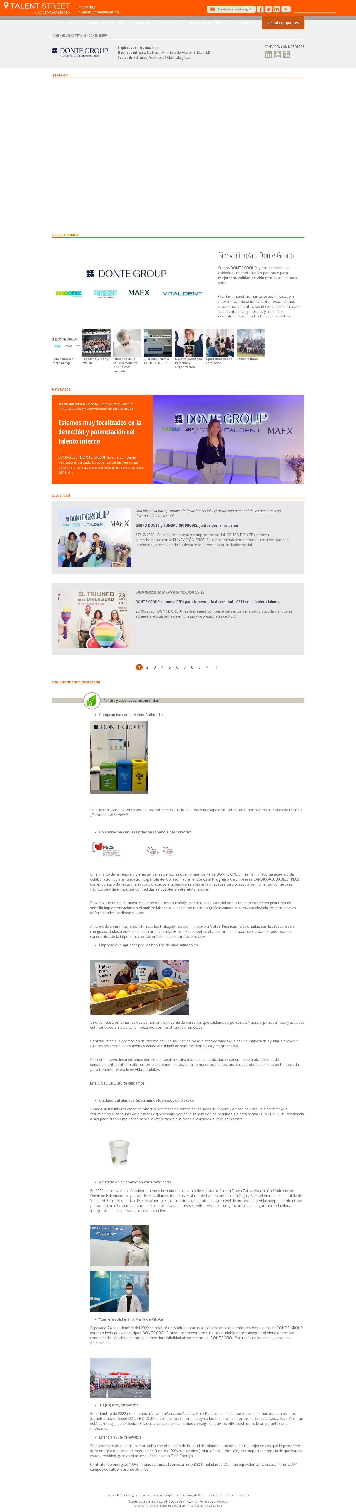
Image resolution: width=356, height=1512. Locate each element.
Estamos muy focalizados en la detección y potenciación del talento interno (99, 432)
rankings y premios (105, 25)
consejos (142, 25)
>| (216, 667)
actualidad (67, 25)
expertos (169, 25)
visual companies (283, 25)
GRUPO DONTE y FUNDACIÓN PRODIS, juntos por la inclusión (187, 525)
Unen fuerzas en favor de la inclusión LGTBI (170, 592)
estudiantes (245, 25)
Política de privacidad (213, 1502)
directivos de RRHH (206, 25)
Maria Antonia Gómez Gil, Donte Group (96, 406)
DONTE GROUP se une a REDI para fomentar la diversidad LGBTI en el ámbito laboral (207, 601)
